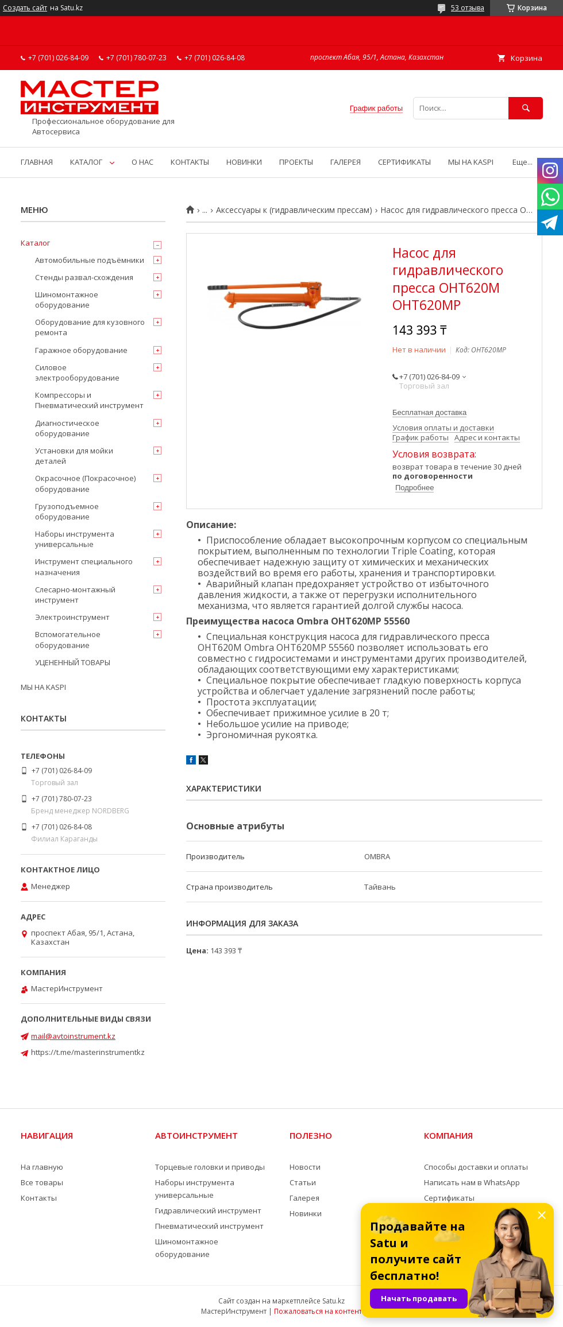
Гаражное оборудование (81, 350)
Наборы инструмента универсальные (74, 539)
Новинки (306, 1213)
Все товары (42, 1182)
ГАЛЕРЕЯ (345, 162)
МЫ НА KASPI (470, 162)
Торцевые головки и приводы (210, 1167)
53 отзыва (467, 8)
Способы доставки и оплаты (476, 1167)
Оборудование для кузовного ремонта (90, 327)
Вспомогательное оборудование (68, 639)
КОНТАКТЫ (190, 162)
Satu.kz (333, 1301)
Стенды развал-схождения (84, 277)
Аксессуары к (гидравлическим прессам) (294, 210)
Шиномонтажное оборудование (66, 299)
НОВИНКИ (244, 162)
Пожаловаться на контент (318, 1311)
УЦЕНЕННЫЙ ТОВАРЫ (72, 662)
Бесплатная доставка (429, 412)
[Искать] (525, 108)
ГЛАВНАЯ (37, 162)
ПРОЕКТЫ (296, 162)
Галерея (304, 1198)
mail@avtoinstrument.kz (73, 1036)
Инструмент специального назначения (84, 566)
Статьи (303, 1182)
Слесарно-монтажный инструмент (75, 594)
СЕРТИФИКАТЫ (404, 162)
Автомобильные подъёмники (89, 260)
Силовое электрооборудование (77, 372)
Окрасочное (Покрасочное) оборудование (85, 483)
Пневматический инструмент (209, 1226)
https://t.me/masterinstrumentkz (88, 1052)
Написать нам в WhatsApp (472, 1182)
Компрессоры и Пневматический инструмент (89, 400)
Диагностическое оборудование (67, 428)
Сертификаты (449, 1198)
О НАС (142, 162)
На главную (42, 1167)
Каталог (35, 243)
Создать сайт (25, 8)
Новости (305, 1167)
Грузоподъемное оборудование (67, 511)
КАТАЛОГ (86, 162)
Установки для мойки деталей (74, 455)
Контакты (39, 1198)
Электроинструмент (72, 617)
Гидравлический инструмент (208, 1210)
